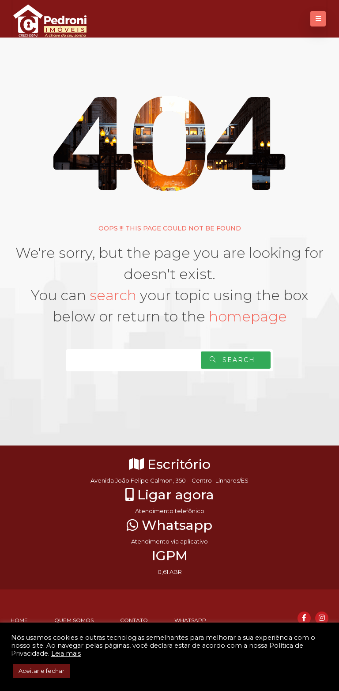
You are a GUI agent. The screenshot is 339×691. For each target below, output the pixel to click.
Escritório (170, 464)
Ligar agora (169, 495)
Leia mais (66, 653)
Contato (134, 620)
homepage (248, 316)
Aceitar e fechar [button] (41, 670)
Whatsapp (169, 525)
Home (19, 620)
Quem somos (74, 620)
